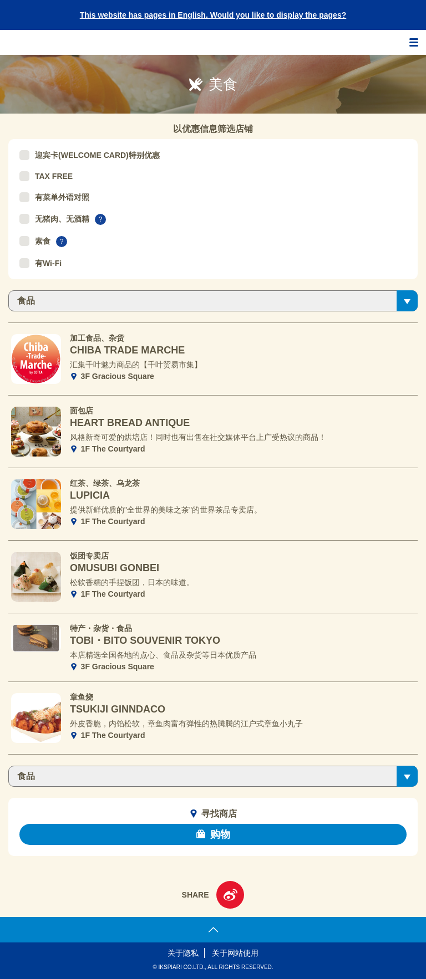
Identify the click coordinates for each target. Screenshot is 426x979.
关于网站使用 (235, 953)
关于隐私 (183, 953)
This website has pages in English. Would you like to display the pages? (213, 15)
